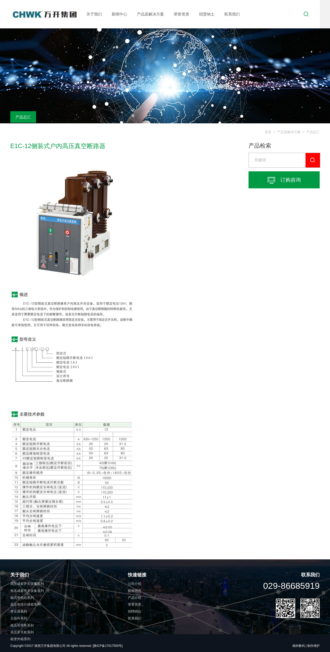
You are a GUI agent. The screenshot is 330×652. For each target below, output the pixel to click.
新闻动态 (134, 591)
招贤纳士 (206, 14)
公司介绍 (134, 584)
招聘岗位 (134, 611)
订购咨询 (284, 180)
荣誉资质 (181, 14)
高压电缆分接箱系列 (25, 604)
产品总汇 (23, 117)
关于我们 (94, 14)
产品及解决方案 (150, 14)
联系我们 (232, 14)
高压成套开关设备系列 (27, 584)
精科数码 (298, 646)
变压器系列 (18, 611)
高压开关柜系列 (22, 632)
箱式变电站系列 (22, 598)
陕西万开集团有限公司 (50, 646)
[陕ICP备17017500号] (108, 646)
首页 (268, 132)
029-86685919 (291, 586)
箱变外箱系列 (20, 639)
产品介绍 (134, 598)
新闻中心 (119, 14)
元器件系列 (18, 618)
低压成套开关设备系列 (27, 591)
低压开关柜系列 (22, 625)
